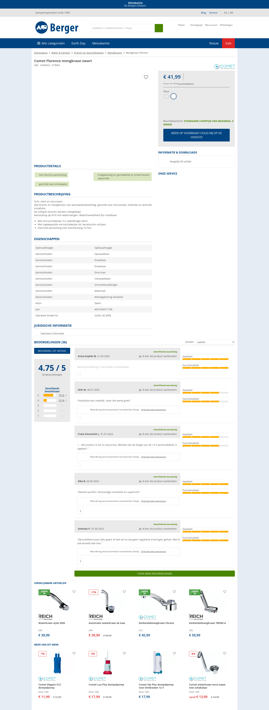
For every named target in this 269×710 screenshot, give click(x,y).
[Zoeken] (123, 28)
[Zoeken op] (159, 28)
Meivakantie (135, 2)
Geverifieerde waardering (165, 351)
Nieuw (214, 43)
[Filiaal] (181, 27)
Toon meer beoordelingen (154, 573)
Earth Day (78, 43)
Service (213, 12)
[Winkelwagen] (226, 27)
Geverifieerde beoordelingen (52, 390)
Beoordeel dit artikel (52, 350)
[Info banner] (135, 4)
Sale (228, 43)
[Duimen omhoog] (79, 373)
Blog (203, 12)
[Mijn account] (211, 27)
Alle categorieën (53, 43)
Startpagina (41, 52)
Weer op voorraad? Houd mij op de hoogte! (196, 135)
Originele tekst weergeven (153, 409)
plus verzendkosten (186, 83)
